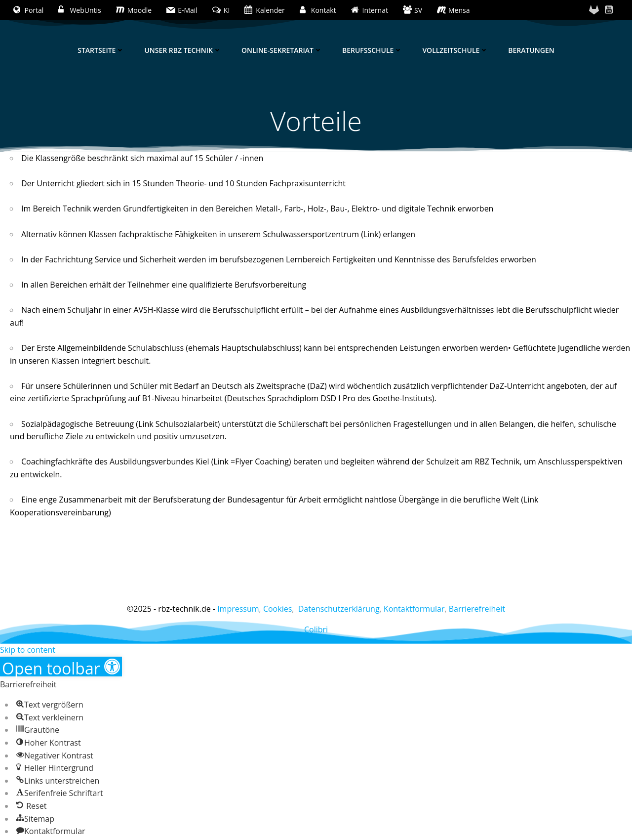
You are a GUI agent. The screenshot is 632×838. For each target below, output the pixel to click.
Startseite (101, 50)
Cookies (277, 608)
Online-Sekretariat (281, 50)
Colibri (316, 629)
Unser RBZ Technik (183, 50)
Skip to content (27, 649)
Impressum (238, 608)
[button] (61, 666)
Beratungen (531, 50)
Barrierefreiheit (477, 608)
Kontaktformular (414, 608)
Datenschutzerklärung (339, 608)
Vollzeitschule (455, 50)
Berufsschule (372, 50)
